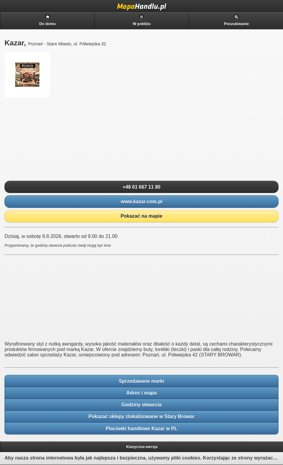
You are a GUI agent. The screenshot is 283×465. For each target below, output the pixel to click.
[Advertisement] (50, 139)
